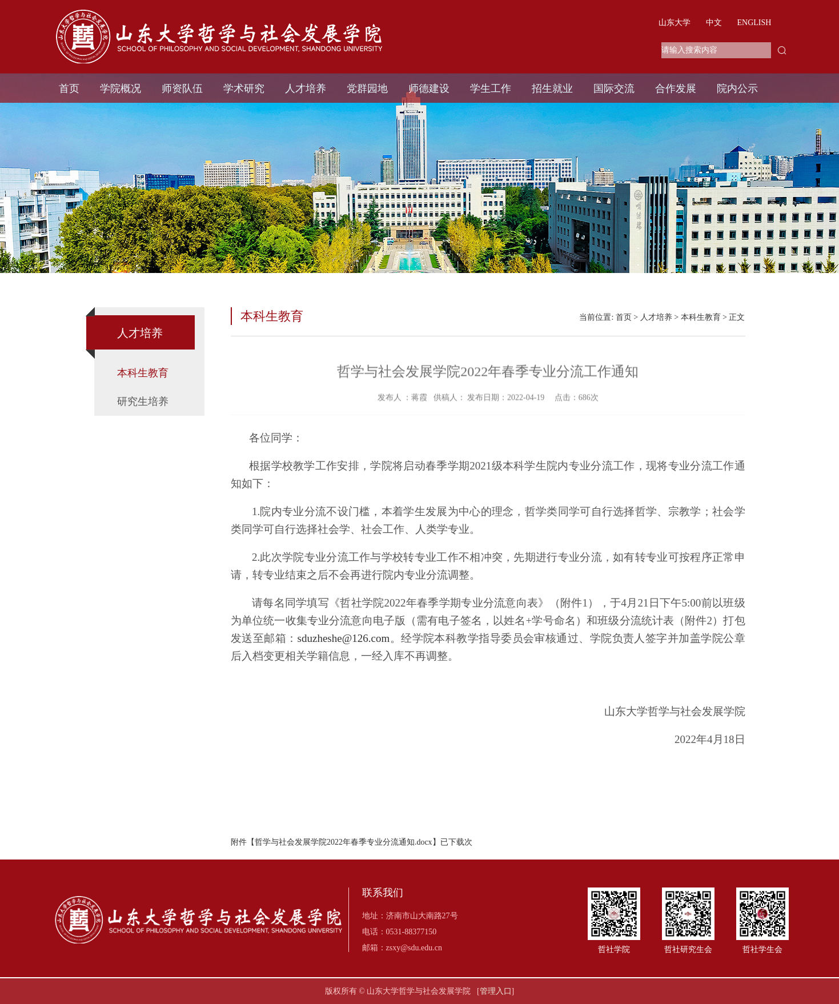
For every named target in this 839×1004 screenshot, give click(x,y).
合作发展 (675, 88)
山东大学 (675, 22)
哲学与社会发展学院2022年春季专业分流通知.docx (343, 842)
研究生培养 (142, 401)
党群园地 (367, 88)
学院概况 (120, 88)
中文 (714, 22)
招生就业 (552, 88)
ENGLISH (754, 22)
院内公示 (737, 88)
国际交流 (614, 88)
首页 (69, 88)
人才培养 (305, 88)
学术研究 (243, 88)
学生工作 (490, 88)
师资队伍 (182, 88)
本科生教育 (142, 373)
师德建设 (428, 88)
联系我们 (382, 892)
